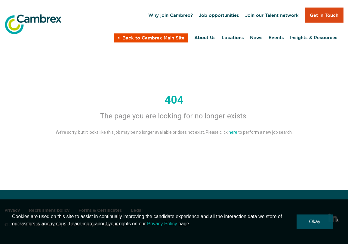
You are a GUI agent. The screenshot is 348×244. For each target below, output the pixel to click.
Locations (233, 37)
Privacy (12, 210)
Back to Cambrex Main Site (151, 37)
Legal (137, 210)
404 (174, 100)
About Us (205, 37)
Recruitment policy (49, 210)
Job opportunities (219, 15)
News (256, 37)
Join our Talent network (272, 15)
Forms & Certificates (100, 210)
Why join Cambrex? (170, 15)
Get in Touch (324, 15)
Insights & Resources (313, 37)
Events (276, 37)
